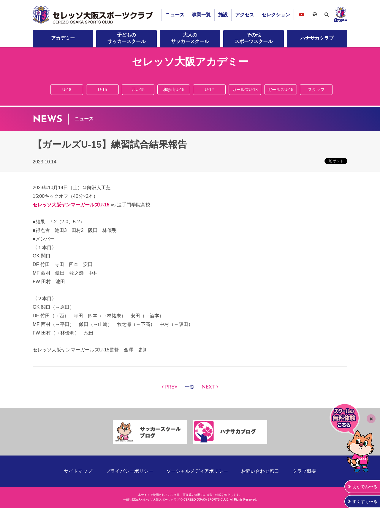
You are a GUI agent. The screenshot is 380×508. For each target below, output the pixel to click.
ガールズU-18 (245, 89)
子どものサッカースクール (126, 38)
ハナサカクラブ (317, 38)
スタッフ (316, 89)
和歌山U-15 (173, 89)
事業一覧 (201, 14)
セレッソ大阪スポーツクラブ (93, 15)
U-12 (209, 89)
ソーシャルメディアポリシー (197, 471)
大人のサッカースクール (190, 38)
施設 (223, 14)
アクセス (244, 14)
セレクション (276, 14)
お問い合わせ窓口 (260, 471)
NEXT (208, 387)
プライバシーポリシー (129, 471)
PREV (171, 387)
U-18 (66, 89)
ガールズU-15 (280, 89)
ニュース (174, 14)
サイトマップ (78, 471)
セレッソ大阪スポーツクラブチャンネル (301, 14)
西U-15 (138, 89)
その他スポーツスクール (254, 38)
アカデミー (63, 38)
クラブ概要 (304, 471)
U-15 (102, 89)
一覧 (189, 387)
